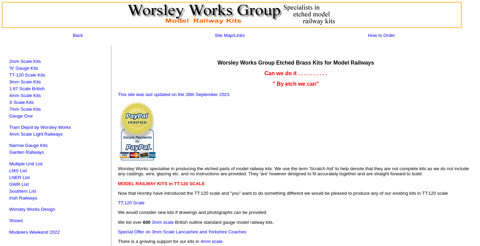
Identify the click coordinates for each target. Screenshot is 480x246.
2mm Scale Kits (25, 61)
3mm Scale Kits (25, 81)
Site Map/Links (229, 35)
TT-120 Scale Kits (27, 75)
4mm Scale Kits (25, 95)
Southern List (22, 191)
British (38, 88)
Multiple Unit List (26, 163)
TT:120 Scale (131, 202)
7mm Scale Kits (25, 109)
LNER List (19, 177)
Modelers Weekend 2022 (34, 232)
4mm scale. (211, 241)
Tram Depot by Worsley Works (40, 127)
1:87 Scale (20, 88)
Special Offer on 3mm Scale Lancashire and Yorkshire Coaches (182, 231)
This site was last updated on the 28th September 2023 (173, 94)
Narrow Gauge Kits (28, 145)
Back (78, 35)
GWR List (19, 184)
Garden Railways (26, 152)
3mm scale (163, 222)
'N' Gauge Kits (23, 68)
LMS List (18, 170)
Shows (16, 220)
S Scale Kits (21, 102)
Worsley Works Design (32, 209)
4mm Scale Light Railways (36, 134)
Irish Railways (23, 198)
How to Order (381, 35)
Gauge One (21, 116)
